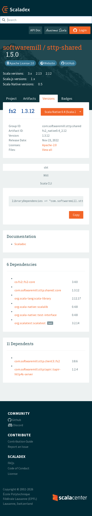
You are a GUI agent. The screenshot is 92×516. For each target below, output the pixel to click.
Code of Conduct (18, 468)
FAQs (11, 463)
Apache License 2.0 (20, 63)
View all (47, 150)
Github (14, 420)
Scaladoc (20, 244)
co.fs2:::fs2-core (24, 282)
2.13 (39, 73)
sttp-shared (64, 47)
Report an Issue (18, 447)
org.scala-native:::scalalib (31, 307)
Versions (49, 98)
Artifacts (29, 98)
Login (80, 30)
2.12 (49, 73)
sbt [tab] (46, 167)
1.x (33, 79)
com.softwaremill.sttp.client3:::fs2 (37, 361)
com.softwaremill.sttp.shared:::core (37, 290)
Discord (15, 425)
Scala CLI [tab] (46, 183)
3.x (30, 73)
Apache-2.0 (49, 145)
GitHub (67, 63)
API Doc (35, 30)
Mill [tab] (46, 175)
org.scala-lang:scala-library (32, 298)
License (13, 474)
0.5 (40, 84)
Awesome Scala (56, 30)
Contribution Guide (20, 441)
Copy (76, 215)
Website (47, 63)
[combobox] (62, 111)
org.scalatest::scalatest (30, 323)
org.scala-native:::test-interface (35, 315)
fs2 (12, 110)
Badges (66, 98)
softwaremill (22, 47)
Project (11, 98)
